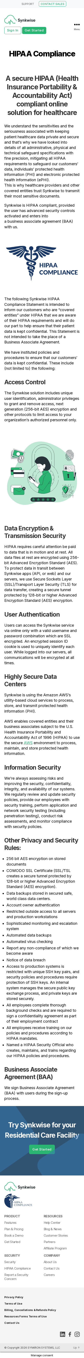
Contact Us (52, 1268)
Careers (49, 1275)
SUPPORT (28, 4)
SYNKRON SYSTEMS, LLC (44, 1347)
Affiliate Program (55, 1248)
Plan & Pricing (13, 1229)
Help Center (52, 1223)
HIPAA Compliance (17, 1268)
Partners (50, 1242)
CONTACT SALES (52, 4)
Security (12, 1255)
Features (10, 1223)
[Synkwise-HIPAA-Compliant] (41, 1201)
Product (12, 1216)
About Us (50, 1262)
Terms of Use (13, 1303)
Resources (53, 1216)
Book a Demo (13, 1235)
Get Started (34, 30)
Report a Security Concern (16, 1277)
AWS (28, 743)
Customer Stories (56, 1235)
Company (52, 1255)
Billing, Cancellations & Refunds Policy (30, 1310)
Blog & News (53, 1229)
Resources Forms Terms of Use (25, 1316)
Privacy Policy (13, 1297)
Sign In (13, 30)
